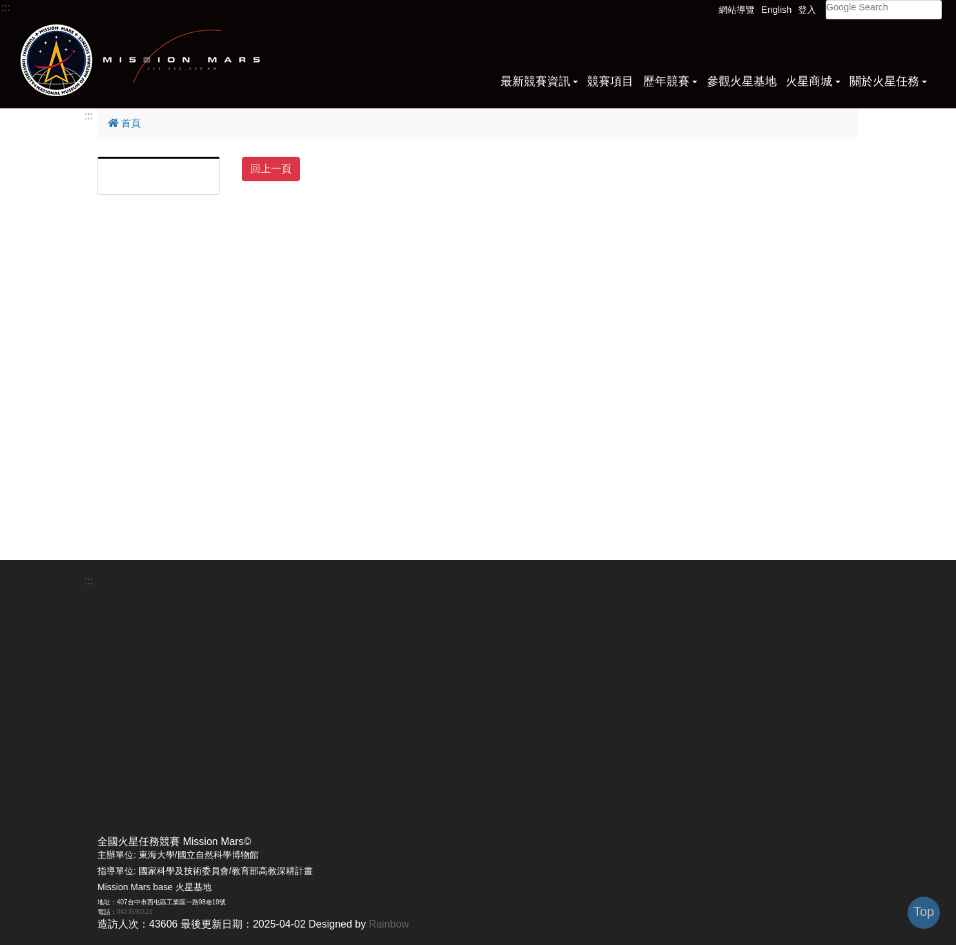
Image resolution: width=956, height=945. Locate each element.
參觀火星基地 (742, 81)
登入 (807, 10)
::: (5, 7)
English (776, 10)
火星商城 (809, 81)
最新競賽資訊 (535, 81)
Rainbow (389, 924)
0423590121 (135, 911)
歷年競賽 (666, 81)
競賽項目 (610, 81)
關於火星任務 (884, 81)
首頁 (124, 122)
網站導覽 (737, 10)
